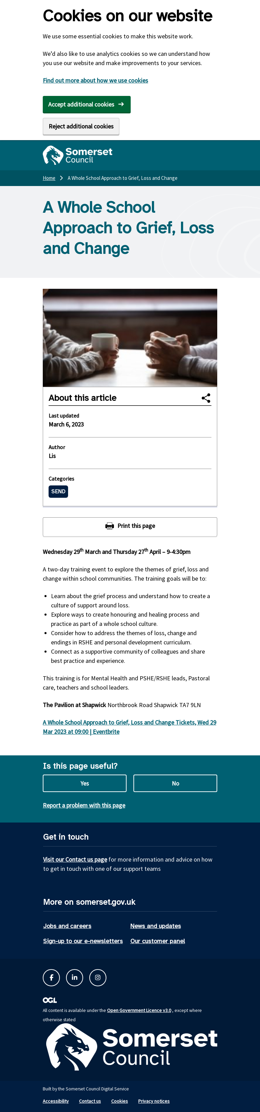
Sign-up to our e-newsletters (83, 941)
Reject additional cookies (81, 126)
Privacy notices (154, 1101)
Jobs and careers (67, 926)
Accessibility (56, 1101)
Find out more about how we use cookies (95, 80)
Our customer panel (157, 941)
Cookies (119, 1101)
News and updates (155, 926)
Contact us (90, 1101)
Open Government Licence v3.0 (139, 1010)
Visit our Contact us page (75, 859)
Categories (61, 478)
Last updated (64, 415)
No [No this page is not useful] (175, 783)
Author (57, 447)
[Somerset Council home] (77, 155)
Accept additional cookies (81, 104)
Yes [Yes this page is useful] (84, 783)
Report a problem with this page (84, 805)
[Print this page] (130, 526)
